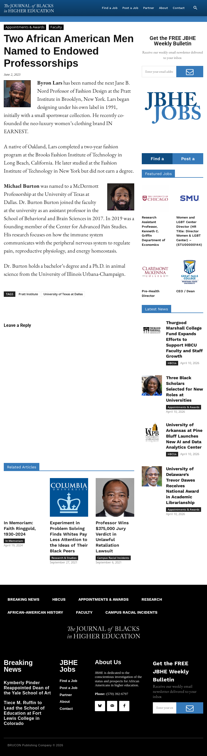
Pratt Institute (28, 294)
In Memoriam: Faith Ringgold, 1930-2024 (20, 528)
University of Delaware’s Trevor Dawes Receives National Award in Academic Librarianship (182, 485)
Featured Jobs (158, 174)
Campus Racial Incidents (113, 558)
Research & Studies (64, 558)
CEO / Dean (185, 291)
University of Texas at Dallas (63, 294)
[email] (159, 71)
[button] (195, 8)
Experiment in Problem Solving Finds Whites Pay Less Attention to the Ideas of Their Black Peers (69, 536)
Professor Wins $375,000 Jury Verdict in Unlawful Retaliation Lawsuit (112, 536)
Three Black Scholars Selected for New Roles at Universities (184, 389)
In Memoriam (14, 541)
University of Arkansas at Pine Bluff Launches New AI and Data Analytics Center (184, 436)
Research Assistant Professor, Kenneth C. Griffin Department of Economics (153, 231)
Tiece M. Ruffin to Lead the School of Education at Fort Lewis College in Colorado (28, 699)
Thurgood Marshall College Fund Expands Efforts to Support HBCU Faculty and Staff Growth (184, 339)
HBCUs (172, 363)
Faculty (56, 27)
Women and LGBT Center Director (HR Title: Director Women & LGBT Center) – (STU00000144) (189, 231)
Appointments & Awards (25, 27)
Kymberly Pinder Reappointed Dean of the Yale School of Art (26, 679)
